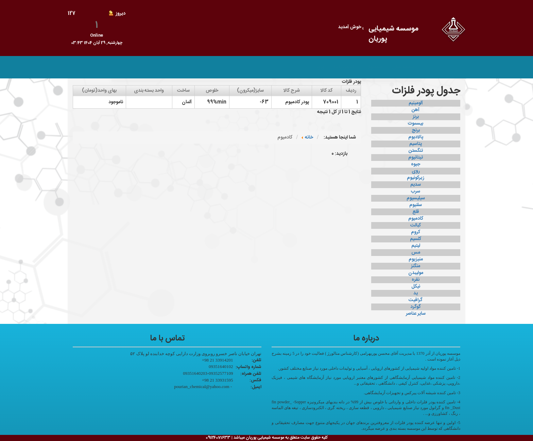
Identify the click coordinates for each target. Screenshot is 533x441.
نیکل (415, 286)
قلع (415, 212)
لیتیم (415, 246)
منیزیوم (416, 259)
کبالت (415, 225)
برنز (416, 117)
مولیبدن (415, 273)
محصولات (372, 67)
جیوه (415, 164)
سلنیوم (415, 205)
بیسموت (415, 124)
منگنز (415, 266)
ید (415, 293)
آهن (415, 110)
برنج (416, 130)
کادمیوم (415, 219)
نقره (415, 280)
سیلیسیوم (416, 198)
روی (416, 171)
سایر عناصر (416, 314)
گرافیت (416, 300)
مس (415, 253)
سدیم (415, 185)
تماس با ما (344, 67)
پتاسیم (415, 144)
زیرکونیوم (415, 178)
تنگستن (416, 151)
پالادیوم (415, 137)
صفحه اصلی (403, 67)
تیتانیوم (415, 157)
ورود (319, 67)
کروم (415, 232)
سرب (415, 191)
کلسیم (415, 239)
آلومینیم (416, 103)
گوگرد (415, 307)
